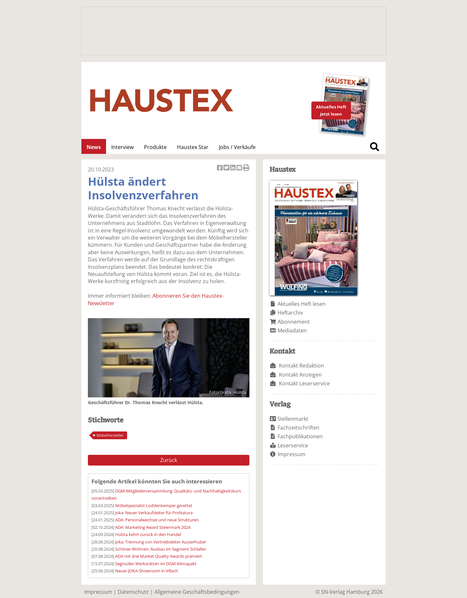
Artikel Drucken (246, 168)
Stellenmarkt (292, 418)
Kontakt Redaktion (301, 365)
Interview (122, 147)
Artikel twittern (226, 168)
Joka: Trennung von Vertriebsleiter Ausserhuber (160, 542)
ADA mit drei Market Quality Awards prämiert (158, 556)
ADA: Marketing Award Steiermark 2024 (152, 527)
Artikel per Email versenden (239, 168)
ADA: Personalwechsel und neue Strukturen (157, 520)
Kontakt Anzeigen (300, 374)
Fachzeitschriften (298, 427)
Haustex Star (193, 147)
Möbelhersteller (110, 435)
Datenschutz (133, 591)
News (94, 147)
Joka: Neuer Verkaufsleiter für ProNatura (154, 513)
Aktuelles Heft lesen (302, 303)
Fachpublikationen (300, 436)
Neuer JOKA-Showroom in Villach (146, 571)
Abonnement (294, 321)
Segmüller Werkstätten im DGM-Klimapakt (156, 564)
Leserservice (293, 445)
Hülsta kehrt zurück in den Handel (148, 534)
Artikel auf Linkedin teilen (233, 168)
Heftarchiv (290, 312)
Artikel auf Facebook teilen (220, 168)
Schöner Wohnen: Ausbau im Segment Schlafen (160, 549)
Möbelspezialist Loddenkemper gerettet (153, 505)
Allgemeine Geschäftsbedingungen (196, 591)
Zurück (168, 460)
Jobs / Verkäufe (237, 147)
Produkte (155, 147)
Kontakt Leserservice (304, 383)
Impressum (291, 454)
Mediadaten (292, 330)
